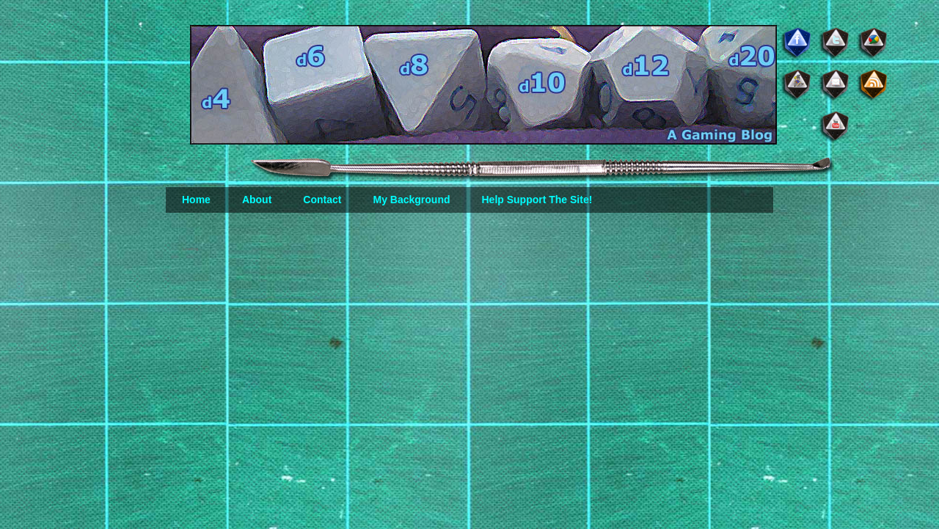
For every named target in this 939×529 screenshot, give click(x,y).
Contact (322, 199)
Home (196, 199)
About (256, 199)
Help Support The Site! (536, 199)
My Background (411, 199)
